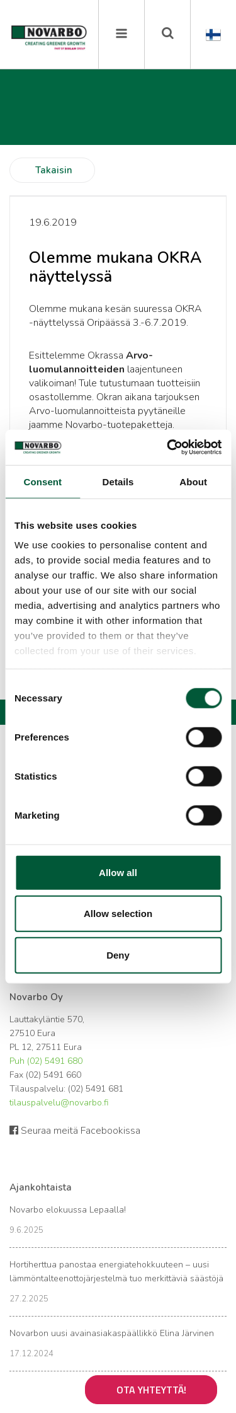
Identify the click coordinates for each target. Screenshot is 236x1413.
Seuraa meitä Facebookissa (74, 1131)
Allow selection (118, 913)
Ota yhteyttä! (151, 1389)
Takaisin (53, 170)
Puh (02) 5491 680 (45, 1061)
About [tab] (193, 481)
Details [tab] (118, 481)
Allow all (118, 872)
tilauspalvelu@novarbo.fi (58, 1103)
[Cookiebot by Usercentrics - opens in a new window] (168, 447)
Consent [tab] (42, 481)
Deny (118, 954)
